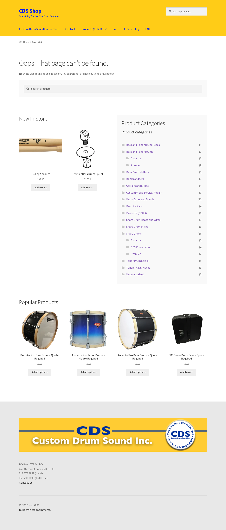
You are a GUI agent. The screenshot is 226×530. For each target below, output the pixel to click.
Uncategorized (135, 274)
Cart (115, 29)
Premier (136, 165)
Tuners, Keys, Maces (138, 267)
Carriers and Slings (137, 185)
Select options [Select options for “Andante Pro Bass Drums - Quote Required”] (137, 372)
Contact (70, 29)
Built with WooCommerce (34, 509)
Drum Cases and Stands (140, 199)
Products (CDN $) (91, 29)
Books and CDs (135, 179)
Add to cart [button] (40, 187)
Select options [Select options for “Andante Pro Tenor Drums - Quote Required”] (89, 372)
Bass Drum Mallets (137, 172)
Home (26, 42)
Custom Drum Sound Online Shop (39, 29)
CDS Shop (30, 10)
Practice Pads (134, 206)
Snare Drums (134, 233)
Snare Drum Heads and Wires (143, 219)
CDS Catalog (131, 29)
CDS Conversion (140, 247)
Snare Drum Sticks (137, 226)
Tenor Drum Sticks (137, 260)
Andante (136, 158)
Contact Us (25, 482)
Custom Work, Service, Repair (144, 192)
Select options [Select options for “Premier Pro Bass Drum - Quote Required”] (39, 372)
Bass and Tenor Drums (139, 151)
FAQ (147, 29)
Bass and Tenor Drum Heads (143, 144)
